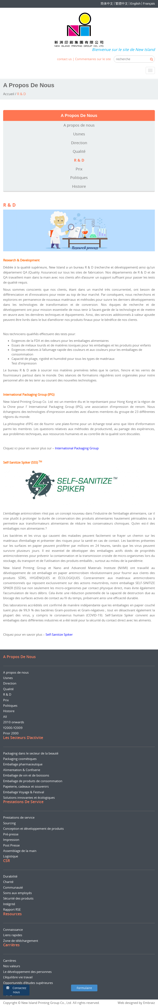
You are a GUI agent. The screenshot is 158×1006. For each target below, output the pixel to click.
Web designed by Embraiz (136, 1003)
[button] (16, 990)
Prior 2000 (11, 733)
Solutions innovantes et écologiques (29, 797)
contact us (64, 59)
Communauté (13, 887)
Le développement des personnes (27, 972)
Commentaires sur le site (93, 59)
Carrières (9, 960)
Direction (79, 142)
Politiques (79, 177)
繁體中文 (121, 3)
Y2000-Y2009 (13, 728)
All (5, 716)
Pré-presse (10, 834)
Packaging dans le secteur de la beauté (30, 753)
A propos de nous (79, 125)
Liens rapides (12, 935)
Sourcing (9, 823)
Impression (11, 839)
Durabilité (10, 876)
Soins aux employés (17, 893)
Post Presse (11, 845)
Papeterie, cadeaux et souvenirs (26, 786)
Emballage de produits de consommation (32, 781)
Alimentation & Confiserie (21, 770)
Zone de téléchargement (20, 941)
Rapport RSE (12, 909)
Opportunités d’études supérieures (28, 983)
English (135, 3)
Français (149, 3)
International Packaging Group (77, 448)
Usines (79, 133)
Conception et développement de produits (33, 828)
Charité (8, 882)
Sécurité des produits (18, 898)
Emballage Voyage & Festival (23, 792)
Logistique (10, 856)
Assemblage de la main (19, 851)
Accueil (8, 94)
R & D (79, 160)
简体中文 (107, 3)
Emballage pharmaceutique (22, 764)
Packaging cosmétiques (20, 759)
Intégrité (9, 904)
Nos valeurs (11, 966)
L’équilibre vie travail (18, 977)
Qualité (79, 151)
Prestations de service (18, 817)
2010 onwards (13, 722)
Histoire (79, 186)
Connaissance (13, 929)
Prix (79, 168)
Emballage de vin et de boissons (26, 775)
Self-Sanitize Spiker (59, 634)
